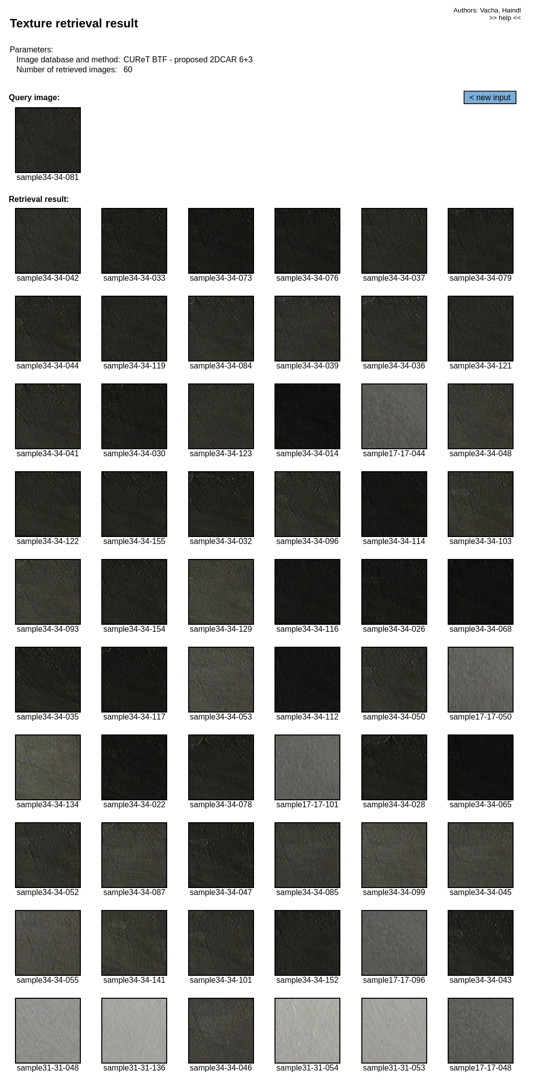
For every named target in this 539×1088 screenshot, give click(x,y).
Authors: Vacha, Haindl (487, 10)
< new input (490, 97)
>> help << (505, 17)
